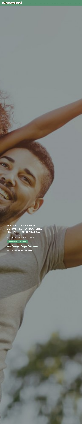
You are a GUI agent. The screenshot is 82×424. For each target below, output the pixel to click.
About (36, 3)
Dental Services (44, 3)
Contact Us (77, 3)
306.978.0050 (26, 250)
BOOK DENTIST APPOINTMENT (17, 241)
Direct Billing (54, 3)
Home (12, 2)
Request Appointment (66, 3)
